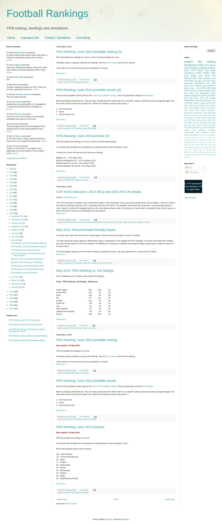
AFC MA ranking (207, 98)
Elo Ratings (148, 95)
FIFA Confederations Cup (193, 127)
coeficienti (207, 78)
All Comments (192, 172)
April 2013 (15, 277)
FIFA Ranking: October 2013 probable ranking (26, 340)
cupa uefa (207, 120)
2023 (11, 179)
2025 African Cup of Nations (199, 149)
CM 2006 (208, 137)
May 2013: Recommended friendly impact (86, 230)
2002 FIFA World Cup (199, 145)
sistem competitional (191, 135)
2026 (11, 169)
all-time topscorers (200, 140)
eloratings (78, 128)
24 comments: (85, 79)
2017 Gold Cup (203, 147)
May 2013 (15, 240)
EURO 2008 (205, 88)
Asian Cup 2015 (195, 118)
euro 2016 (210, 83)
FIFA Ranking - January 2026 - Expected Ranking (28, 336)
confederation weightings (197, 105)
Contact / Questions (58, 37)
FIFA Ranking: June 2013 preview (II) (82, 136)
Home (11, 37)
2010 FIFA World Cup (199, 74)
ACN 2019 (202, 152)
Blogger (126, 519)
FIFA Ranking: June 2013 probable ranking (86, 340)
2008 (11, 305)
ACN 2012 (193, 98)
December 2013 (17, 216)
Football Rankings (47, 13)
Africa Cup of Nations (94, 222)
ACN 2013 (207, 113)
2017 (11, 200)
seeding (147, 222)
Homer (18, 102)
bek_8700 (19, 77)
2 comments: (84, 126)
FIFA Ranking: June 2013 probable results (86, 381)
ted (16, 124)
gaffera (109, 519)
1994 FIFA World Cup (199, 142)
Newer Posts (62, 499)
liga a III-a (195, 88)
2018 (11, 196)
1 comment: (84, 325)
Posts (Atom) (72, 504)
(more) (9, 60)
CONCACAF (199, 83)
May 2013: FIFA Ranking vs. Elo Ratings (85, 270)
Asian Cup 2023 (209, 125)
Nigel (17, 65)
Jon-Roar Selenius (23, 94)
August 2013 (16, 230)
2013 (11, 213)
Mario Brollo (20, 53)
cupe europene (197, 125)
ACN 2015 (82, 222)
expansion (209, 140)
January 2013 (16, 287)
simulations (189, 73)
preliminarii (188, 83)
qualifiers (140, 222)
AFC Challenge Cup (203, 122)
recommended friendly (105, 263)
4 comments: (84, 260)
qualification (204, 93)
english (77, 82)
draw (120, 222)
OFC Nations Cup (206, 154)
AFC (195, 78)
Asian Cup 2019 (201, 100)
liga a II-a (202, 81)
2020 (11, 189)
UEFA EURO (202, 73)
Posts (189, 168)
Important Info (30, 37)
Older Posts (170, 499)
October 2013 (16, 223)
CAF (104, 222)
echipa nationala (204, 91)
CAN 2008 (209, 152)
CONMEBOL (189, 100)
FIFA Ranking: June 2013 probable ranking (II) (89, 52)
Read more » (61, 73)
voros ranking (189, 110)
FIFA (209, 115)
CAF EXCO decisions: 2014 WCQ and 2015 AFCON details (98, 192)
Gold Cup (194, 115)
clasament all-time (208, 132)
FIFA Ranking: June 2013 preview (80, 427)
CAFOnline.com (70, 197)
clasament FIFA (68, 82)
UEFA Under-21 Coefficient (205, 110)
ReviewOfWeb (20, 158)
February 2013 (17, 284)
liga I (201, 113)
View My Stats (190, 198)
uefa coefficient (209, 86)
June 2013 (15, 237)
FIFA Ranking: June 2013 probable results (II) (88, 90)
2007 (11, 309)
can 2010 (187, 120)
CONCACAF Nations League (194, 103)
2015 (11, 206)
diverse (187, 88)
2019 (11, 193)
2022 (11, 182)
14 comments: (85, 417)
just (16, 85)
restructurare (211, 108)
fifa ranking (84, 82)
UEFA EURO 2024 (208, 118)
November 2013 (17, 220)
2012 (11, 292)
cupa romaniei (197, 120)
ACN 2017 (201, 137)
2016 (11, 203)
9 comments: (84, 370)
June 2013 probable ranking (104, 95)
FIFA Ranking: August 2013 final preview (24, 320)
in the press (202, 115)
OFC (207, 105)
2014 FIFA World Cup (70, 222)
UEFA (207, 75)
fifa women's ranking (191, 113)
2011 (11, 295)
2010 (11, 298)
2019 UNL (211, 100)
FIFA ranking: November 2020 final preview (25, 325)
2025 (11, 172)
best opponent (199, 130)
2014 (11, 210)
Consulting (83, 37)
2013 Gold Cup (192, 137)
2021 (11, 186)
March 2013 (16, 280)
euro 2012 (211, 81)
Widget (10, 158)
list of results (111, 63)
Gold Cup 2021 (196, 154)
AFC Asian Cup (203, 95)
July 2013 (15, 233)
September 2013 (18, 227)
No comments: (85, 177)
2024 (11, 176)
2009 (11, 302)
